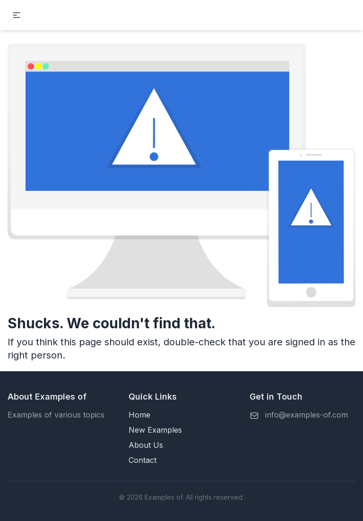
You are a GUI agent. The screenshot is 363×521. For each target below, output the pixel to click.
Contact (142, 460)
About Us (146, 445)
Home (139, 414)
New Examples (155, 430)
